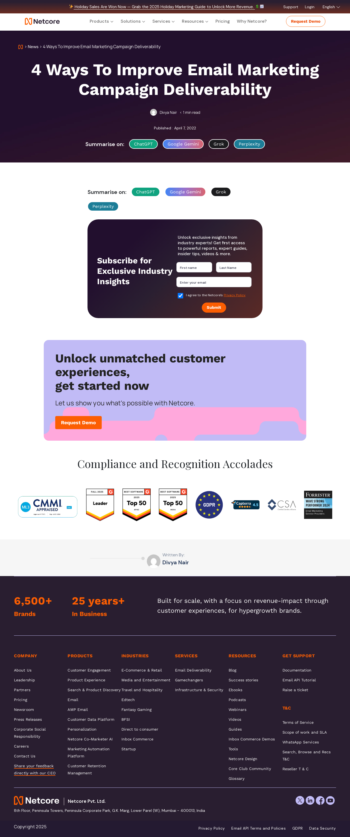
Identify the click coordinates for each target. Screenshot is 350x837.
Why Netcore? (252, 21)
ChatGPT (143, 144)
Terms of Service (298, 722)
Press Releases (28, 719)
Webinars (237, 709)
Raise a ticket (295, 690)
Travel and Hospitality (142, 690)
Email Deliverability (193, 670)
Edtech (128, 700)
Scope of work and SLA (304, 732)
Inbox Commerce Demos (252, 739)
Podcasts (237, 700)
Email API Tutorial (299, 680)
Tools (233, 749)
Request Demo (305, 21)
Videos (235, 719)
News (33, 47)
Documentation (297, 670)
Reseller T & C (295, 769)
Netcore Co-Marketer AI (90, 739)
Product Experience (86, 680)
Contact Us (24, 756)
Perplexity (249, 144)
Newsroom (24, 709)
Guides (235, 729)
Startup (128, 749)
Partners (22, 690)
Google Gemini (183, 144)
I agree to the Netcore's (216, 295)
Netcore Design (243, 759)
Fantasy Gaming (136, 709)
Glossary (236, 778)
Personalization (82, 729)
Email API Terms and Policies (258, 828)
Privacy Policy (235, 295)
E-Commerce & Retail (141, 670)
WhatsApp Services (300, 742)
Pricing (222, 21)
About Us (22, 670)
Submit (214, 307)
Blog (232, 670)
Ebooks (235, 690)
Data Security (322, 828)
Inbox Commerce (137, 739)
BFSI (125, 719)
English (331, 6)
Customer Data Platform (91, 719)
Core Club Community (250, 768)
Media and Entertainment (146, 680)
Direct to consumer (139, 729)
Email (73, 700)
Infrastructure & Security (199, 690)
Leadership (24, 680)
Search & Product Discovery (94, 690)
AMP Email (78, 709)
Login (310, 6)
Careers (21, 746)
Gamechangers (189, 680)
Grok (219, 144)
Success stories (243, 680)
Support (291, 6)
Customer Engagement (89, 670)
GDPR (297, 828)
